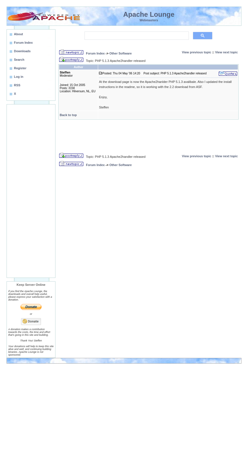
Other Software (120, 53)
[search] (136, 35)
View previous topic (196, 52)
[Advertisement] (31, 191)
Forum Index (95, 53)
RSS (17, 85)
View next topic (226, 52)
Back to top (68, 115)
